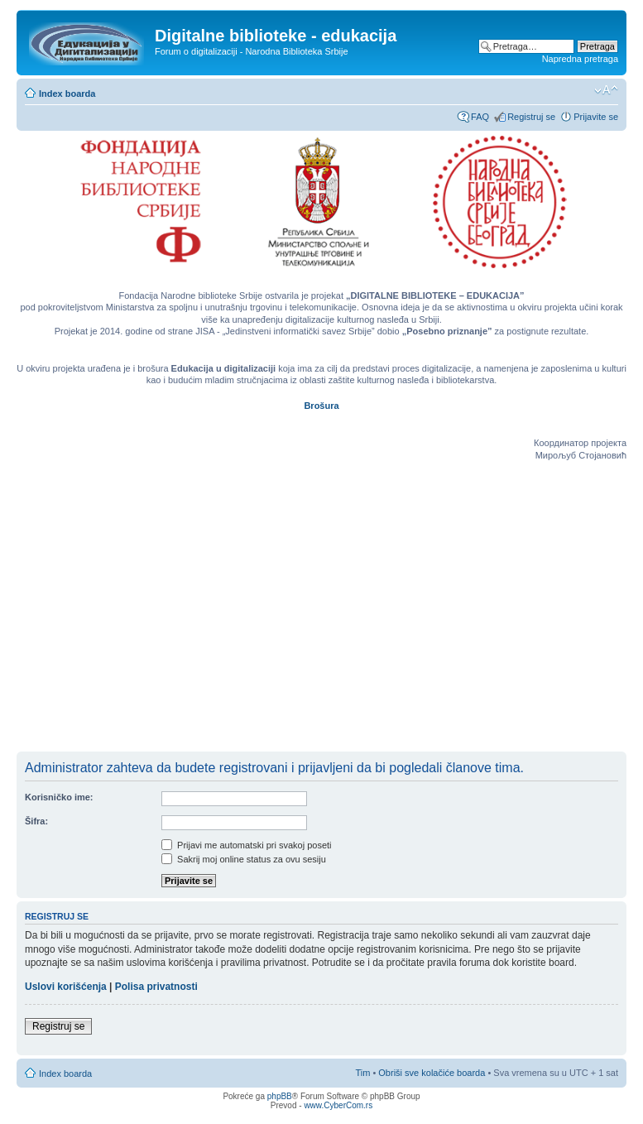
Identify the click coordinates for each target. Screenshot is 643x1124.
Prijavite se (595, 117)
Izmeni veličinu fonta (606, 90)
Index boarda (67, 93)
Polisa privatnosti (156, 986)
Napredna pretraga (580, 59)
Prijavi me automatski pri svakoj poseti (246, 845)
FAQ (480, 117)
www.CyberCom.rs (338, 1105)
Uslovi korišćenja (66, 986)
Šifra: (36, 821)
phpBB (279, 1096)
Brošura (321, 406)
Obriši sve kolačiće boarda (431, 1073)
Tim (362, 1073)
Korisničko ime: (59, 797)
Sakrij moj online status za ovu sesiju (243, 859)
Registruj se (531, 117)
